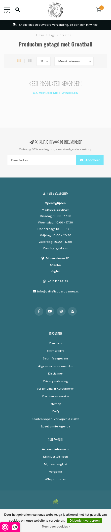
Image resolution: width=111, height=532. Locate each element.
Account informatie (55, 449)
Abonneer (90, 160)
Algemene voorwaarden (55, 366)
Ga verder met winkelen (55, 93)
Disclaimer (55, 373)
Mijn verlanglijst (55, 464)
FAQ (55, 411)
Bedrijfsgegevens (56, 358)
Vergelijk (55, 471)
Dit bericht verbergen (85, 520)
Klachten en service (55, 396)
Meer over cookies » (56, 526)
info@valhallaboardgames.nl (57, 291)
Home (40, 35)
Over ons (55, 343)
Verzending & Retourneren (55, 388)
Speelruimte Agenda (55, 426)
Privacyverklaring (55, 381)
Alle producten (55, 479)
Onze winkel (55, 351)
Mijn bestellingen (55, 456)
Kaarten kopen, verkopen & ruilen (55, 419)
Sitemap (55, 404)
